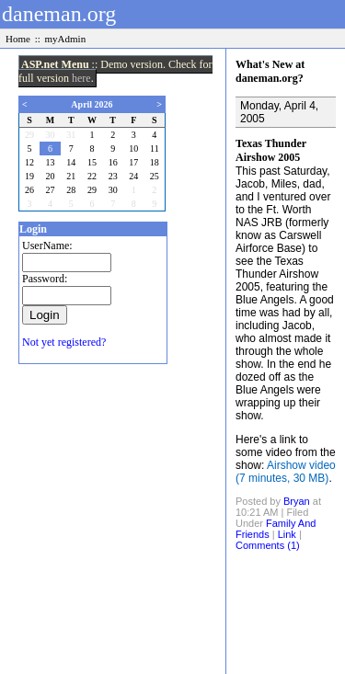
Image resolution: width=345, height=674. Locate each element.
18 (154, 162)
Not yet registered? (64, 342)
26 (29, 190)
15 (92, 162)
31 (70, 135)
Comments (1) (268, 545)
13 (50, 162)
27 (50, 190)
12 (29, 162)
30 (50, 135)
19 (29, 176)
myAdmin (65, 38)
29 (29, 135)
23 (113, 176)
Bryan (296, 501)
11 (154, 148)
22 (92, 176)
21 (70, 176)
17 (133, 162)
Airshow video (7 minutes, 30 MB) (286, 472)
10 (133, 148)
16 (113, 162)
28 (70, 190)
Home (18, 38)
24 (133, 176)
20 (50, 176)
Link (287, 534)
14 (70, 162)
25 (154, 176)
